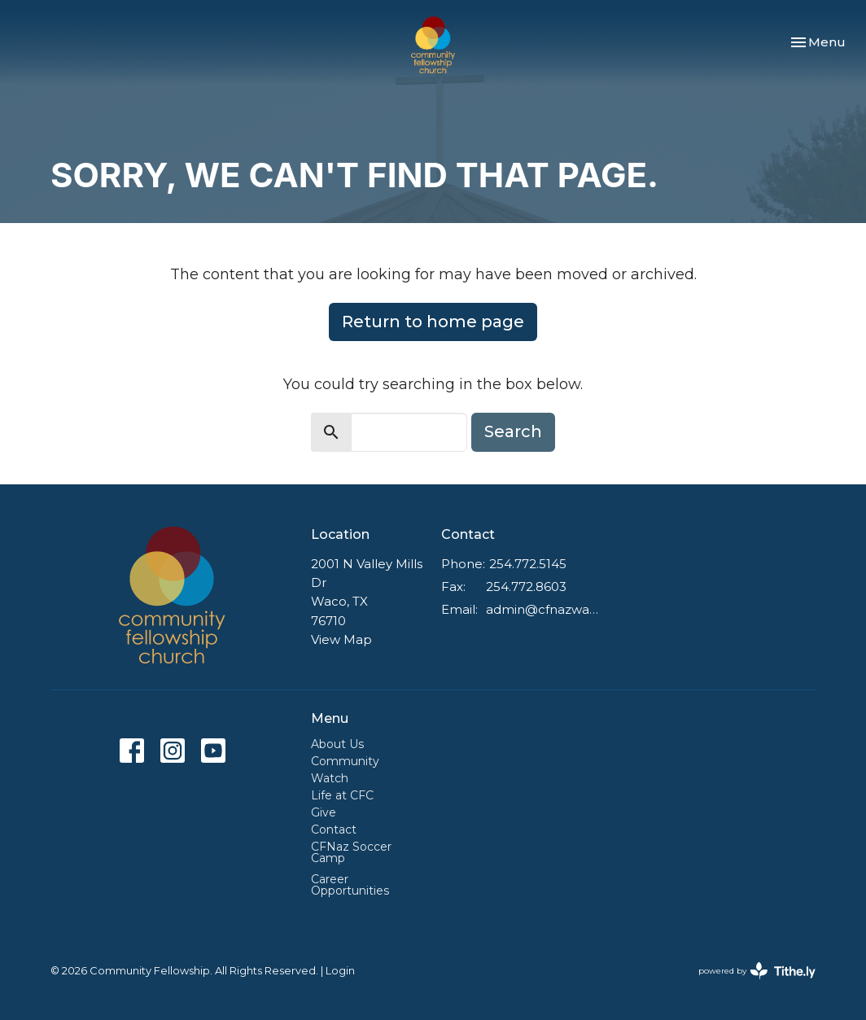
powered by (757, 971)
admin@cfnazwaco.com (542, 609)
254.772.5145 (527, 563)
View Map (341, 639)
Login (340, 971)
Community (345, 761)
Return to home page (433, 321)
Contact (333, 829)
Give (323, 812)
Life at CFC (342, 795)
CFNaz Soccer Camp (351, 852)
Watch (329, 778)
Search (513, 431)
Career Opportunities (350, 885)
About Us (337, 744)
